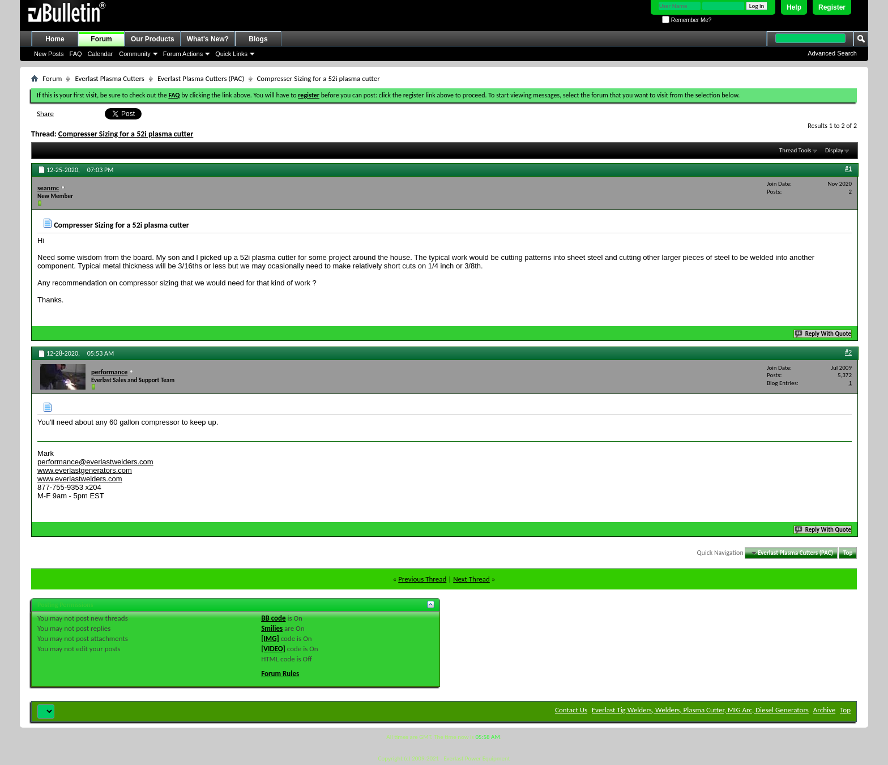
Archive (824, 710)
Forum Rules (280, 673)
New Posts (49, 53)
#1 (848, 169)
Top (847, 553)
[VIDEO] (273, 648)
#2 (848, 352)
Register (832, 7)
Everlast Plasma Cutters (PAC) (200, 78)
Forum (101, 39)
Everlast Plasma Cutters (109, 78)
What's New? (208, 39)
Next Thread (471, 579)
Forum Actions (183, 53)
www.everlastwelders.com (79, 479)
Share (45, 113)
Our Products (152, 39)
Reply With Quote (823, 333)
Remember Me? (686, 20)
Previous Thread (422, 579)
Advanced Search (832, 53)
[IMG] (270, 638)
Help (794, 7)
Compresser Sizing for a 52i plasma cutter (126, 134)
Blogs (258, 39)
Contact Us (571, 710)
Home (54, 39)
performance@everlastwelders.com (95, 462)
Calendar (100, 53)
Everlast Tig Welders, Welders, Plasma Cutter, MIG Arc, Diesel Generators (700, 710)
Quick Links (231, 53)
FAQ (76, 53)
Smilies (272, 628)
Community (135, 53)
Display (834, 150)
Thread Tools (795, 150)
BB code (273, 618)
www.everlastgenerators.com (84, 470)
